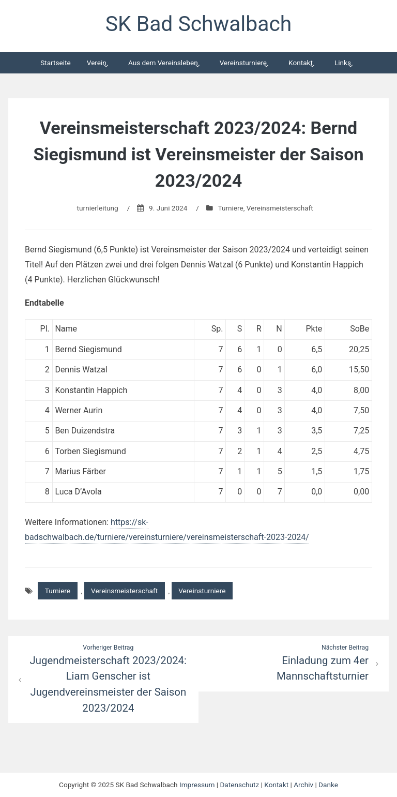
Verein (96, 62)
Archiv (303, 784)
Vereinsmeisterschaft (280, 208)
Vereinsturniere (243, 62)
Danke (328, 784)
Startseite (55, 62)
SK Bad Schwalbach (198, 23)
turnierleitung (97, 208)
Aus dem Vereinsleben (163, 62)
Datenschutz (239, 784)
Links (342, 62)
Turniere (230, 208)
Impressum (197, 784)
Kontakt (300, 62)
